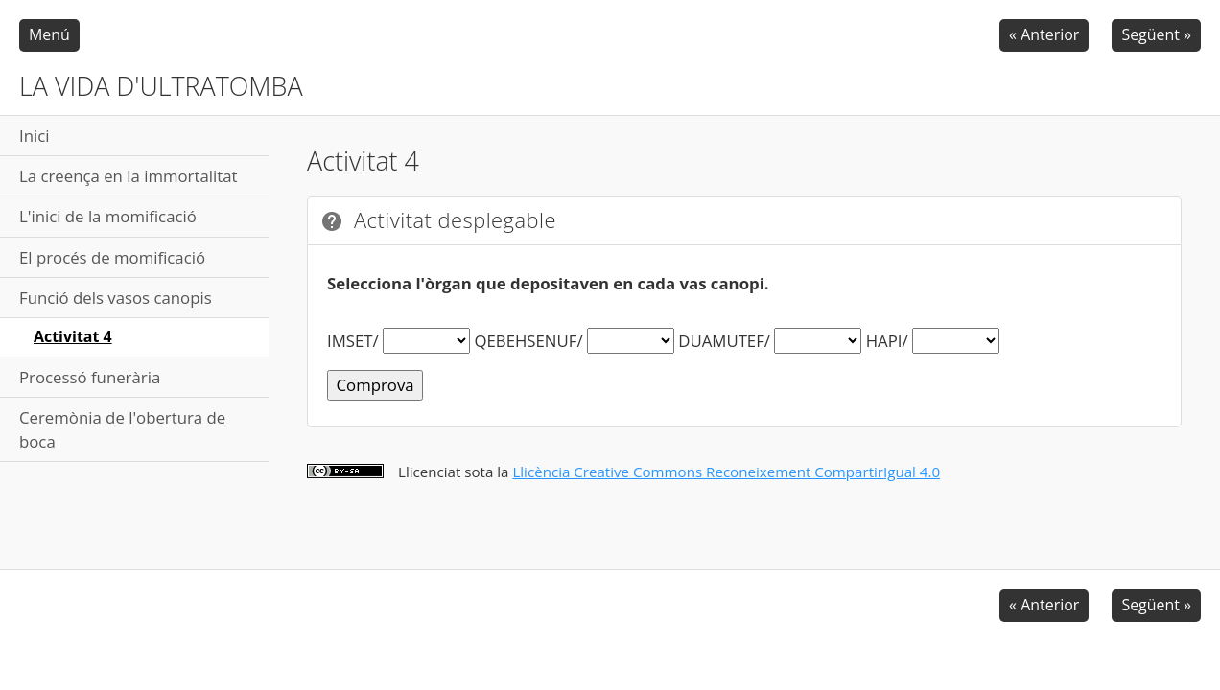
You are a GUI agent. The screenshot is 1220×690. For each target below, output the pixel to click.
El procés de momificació (112, 257)
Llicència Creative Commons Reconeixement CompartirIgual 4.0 (726, 471)
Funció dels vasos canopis (115, 298)
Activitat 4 (73, 336)
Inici (34, 136)
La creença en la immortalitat (128, 176)
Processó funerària (89, 377)
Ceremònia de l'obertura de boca (122, 429)
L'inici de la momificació (108, 216)
